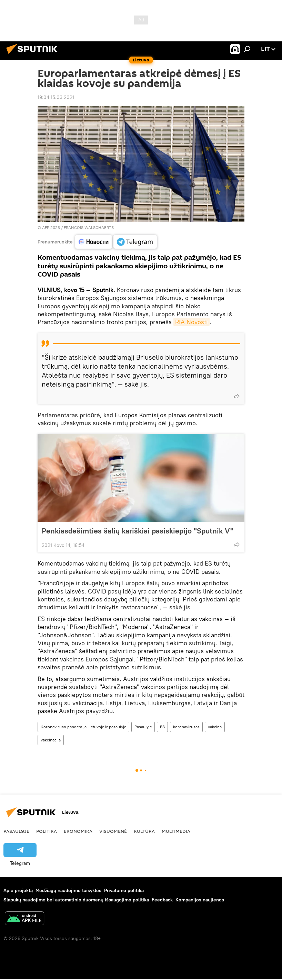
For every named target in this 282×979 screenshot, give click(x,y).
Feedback (162, 900)
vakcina (215, 726)
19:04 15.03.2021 (56, 97)
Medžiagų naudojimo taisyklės (68, 890)
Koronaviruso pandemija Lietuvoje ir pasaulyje (83, 726)
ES (162, 726)
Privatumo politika (124, 890)
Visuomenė (113, 831)
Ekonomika (78, 831)
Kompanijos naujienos (199, 900)
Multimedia (176, 831)
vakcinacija (51, 739)
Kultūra (144, 831)
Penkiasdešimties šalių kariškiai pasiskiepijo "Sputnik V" (137, 530)
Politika (46, 831)
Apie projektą (18, 890)
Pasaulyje (143, 726)
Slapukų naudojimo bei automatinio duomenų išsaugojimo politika (76, 900)
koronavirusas (186, 726)
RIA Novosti (191, 322)
